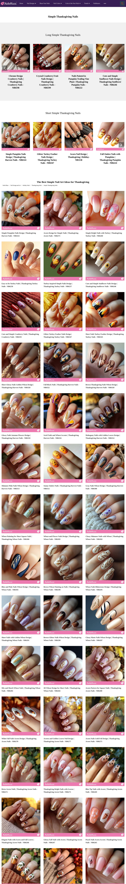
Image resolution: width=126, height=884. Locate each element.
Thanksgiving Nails (37, 185)
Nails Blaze (6, 185)
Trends (86, 3)
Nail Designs (31, 3)
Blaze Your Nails (45, 3)
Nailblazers (96, 3)
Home (21, 3)
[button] (4, 68)
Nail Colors (56, 3)
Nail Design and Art (15, 185)
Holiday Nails (26, 185)
